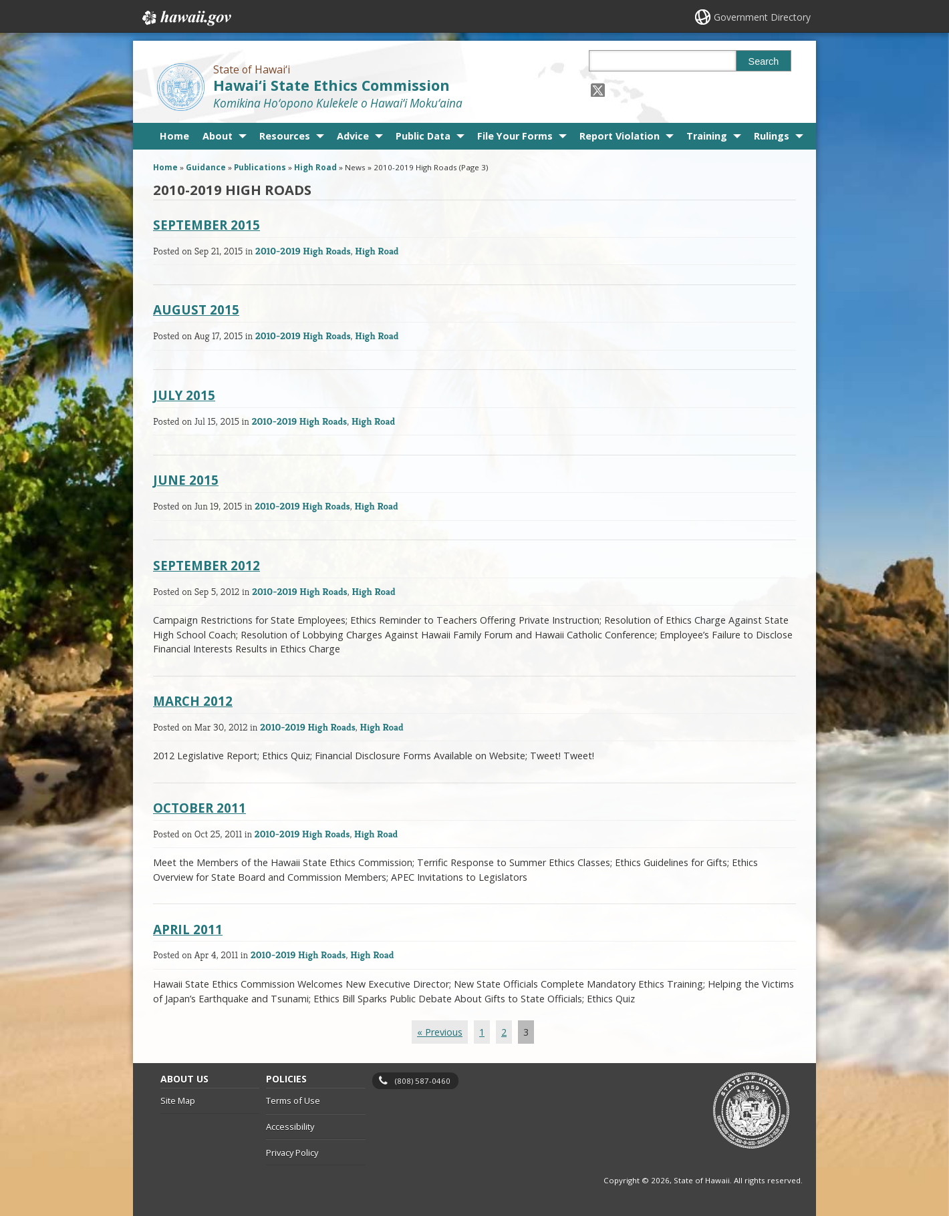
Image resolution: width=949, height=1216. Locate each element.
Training (706, 136)
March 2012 (193, 700)
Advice (353, 136)
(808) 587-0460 (422, 1081)
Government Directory (762, 17)
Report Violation (619, 136)
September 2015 (206, 224)
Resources (284, 136)
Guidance (206, 167)
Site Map (177, 1100)
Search (764, 61)
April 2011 (188, 929)
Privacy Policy (292, 1153)
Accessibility (290, 1127)
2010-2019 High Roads (303, 250)
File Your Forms (515, 136)
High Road (315, 167)
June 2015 (186, 479)
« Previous (439, 1032)
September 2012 (206, 565)
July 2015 (184, 395)
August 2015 (196, 309)
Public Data (423, 136)
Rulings (771, 136)
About (217, 136)
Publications (260, 167)
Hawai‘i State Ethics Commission (331, 85)
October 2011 (199, 807)
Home (174, 136)
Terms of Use (293, 1100)
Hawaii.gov (185, 18)
